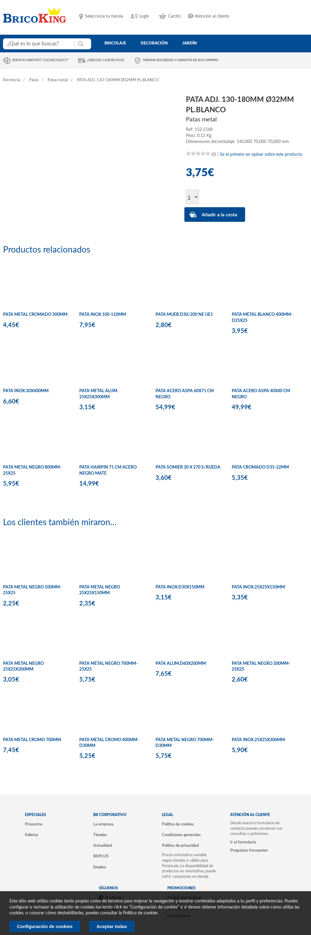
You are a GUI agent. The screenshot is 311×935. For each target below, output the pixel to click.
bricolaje (115, 43)
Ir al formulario (243, 842)
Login (144, 16)
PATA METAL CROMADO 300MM (35, 314)
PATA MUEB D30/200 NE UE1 (184, 314)
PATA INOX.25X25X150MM (258, 587)
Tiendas (100, 835)
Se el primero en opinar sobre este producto (261, 154)
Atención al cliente (212, 16)
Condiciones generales (181, 835)
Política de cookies (178, 824)
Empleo (99, 867)
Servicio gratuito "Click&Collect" (40, 60)
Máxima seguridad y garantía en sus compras (180, 60)
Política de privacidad (180, 845)
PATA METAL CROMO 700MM (32, 740)
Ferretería (11, 80)
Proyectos (34, 824)
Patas (34, 80)
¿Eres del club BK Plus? (106, 60)
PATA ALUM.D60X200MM (181, 663)
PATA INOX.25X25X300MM (258, 740)
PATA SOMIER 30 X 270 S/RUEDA (188, 467)
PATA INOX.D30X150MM (180, 587)
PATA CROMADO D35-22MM (260, 467)
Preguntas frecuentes (249, 850)
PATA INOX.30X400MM (26, 391)
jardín (189, 43)
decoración (154, 43)
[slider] (198, 153)
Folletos (31, 835)
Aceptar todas (112, 926)
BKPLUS (100, 856)
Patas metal (58, 80)
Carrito (174, 16)
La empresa (103, 824)
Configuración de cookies (45, 926)
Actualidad (102, 845)
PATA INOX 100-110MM (102, 314)
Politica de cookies (140, 913)
